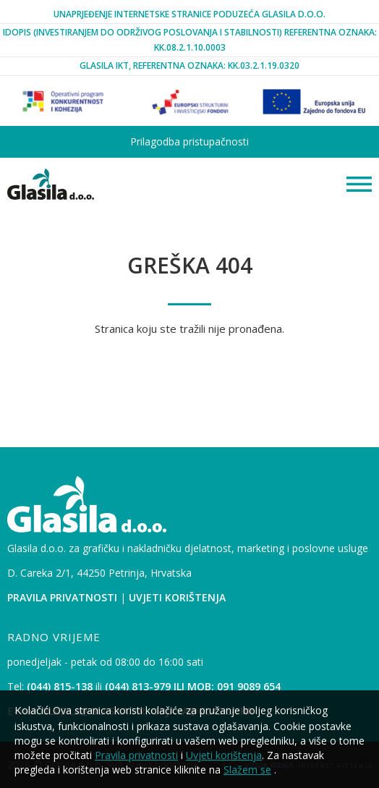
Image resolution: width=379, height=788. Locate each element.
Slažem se (247, 769)
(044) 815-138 (60, 686)
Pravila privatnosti (62, 597)
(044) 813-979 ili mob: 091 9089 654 (193, 686)
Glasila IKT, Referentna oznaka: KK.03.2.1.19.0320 (189, 65)
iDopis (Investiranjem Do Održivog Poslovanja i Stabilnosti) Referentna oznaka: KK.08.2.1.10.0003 (190, 39)
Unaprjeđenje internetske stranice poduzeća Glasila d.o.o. (189, 14)
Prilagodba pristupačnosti (189, 141)
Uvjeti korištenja (177, 597)
